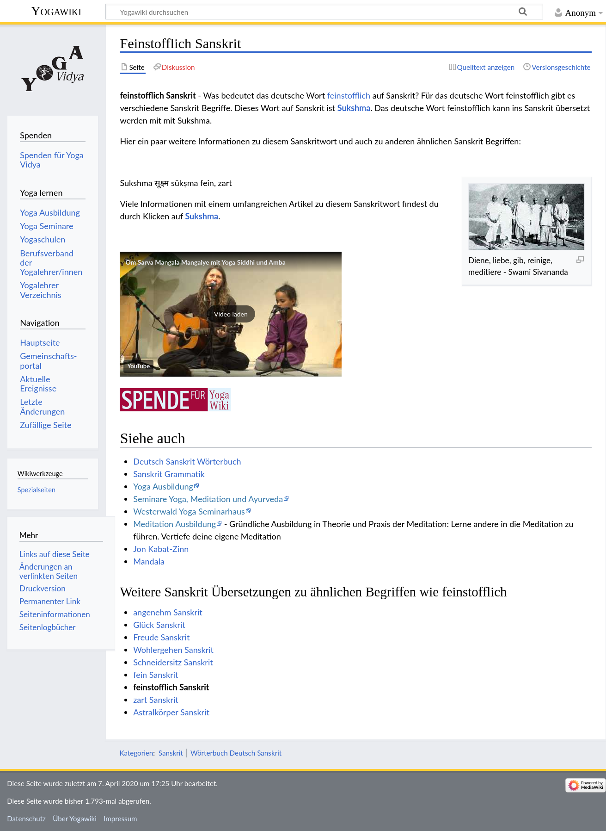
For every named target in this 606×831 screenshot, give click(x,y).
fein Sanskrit (155, 675)
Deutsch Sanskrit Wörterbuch (187, 461)
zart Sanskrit (155, 700)
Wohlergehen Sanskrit (173, 650)
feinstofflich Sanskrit (171, 687)
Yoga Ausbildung (163, 486)
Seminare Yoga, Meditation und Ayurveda (208, 499)
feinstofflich (348, 95)
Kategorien (136, 753)
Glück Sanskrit (159, 625)
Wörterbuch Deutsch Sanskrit (236, 753)
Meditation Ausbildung (174, 524)
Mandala (149, 561)
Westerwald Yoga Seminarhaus (189, 511)
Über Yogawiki (75, 818)
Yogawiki (56, 11)
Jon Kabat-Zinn (161, 549)
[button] (231, 314)
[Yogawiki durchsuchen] (324, 11)
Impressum (120, 818)
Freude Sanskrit (161, 637)
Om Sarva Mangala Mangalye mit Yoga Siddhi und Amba (205, 262)
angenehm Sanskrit (167, 612)
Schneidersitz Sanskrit (173, 662)
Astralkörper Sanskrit (171, 712)
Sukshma (354, 108)
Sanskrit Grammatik (169, 474)
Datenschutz (26, 818)
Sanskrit (171, 753)
